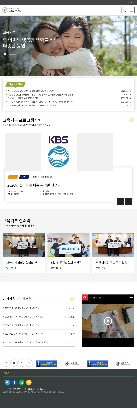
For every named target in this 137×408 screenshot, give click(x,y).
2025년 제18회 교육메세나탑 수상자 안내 (22, 308)
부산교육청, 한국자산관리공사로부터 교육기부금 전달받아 (32, 105)
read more (123, 119)
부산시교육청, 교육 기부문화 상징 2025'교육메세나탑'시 (31, 90)
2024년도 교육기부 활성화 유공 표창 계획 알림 (24, 333)
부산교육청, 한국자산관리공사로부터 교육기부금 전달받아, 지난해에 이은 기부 (40, 101)
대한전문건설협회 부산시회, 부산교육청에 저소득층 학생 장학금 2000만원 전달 (40, 94)
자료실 (27, 298)
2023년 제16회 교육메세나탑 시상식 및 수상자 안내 (26, 342)
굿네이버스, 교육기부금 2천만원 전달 (23, 98)
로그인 (130, 2)
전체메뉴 (131, 9)
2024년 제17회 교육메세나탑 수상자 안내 (22, 325)
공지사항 (9, 298)
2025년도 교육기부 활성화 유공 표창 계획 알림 (24, 316)
